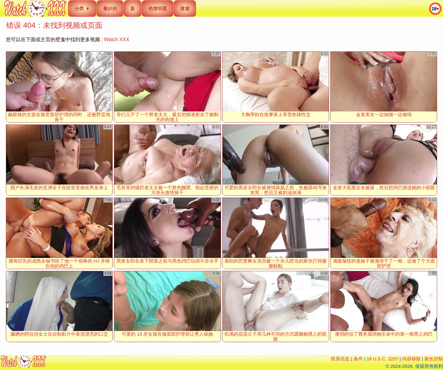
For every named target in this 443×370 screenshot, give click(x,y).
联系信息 (340, 358)
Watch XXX (116, 39)
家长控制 (433, 358)
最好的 (110, 8)
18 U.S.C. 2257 (382, 358)
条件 (358, 358)
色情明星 (157, 8)
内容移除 (411, 358)
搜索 (184, 8)
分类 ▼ (82, 8)
